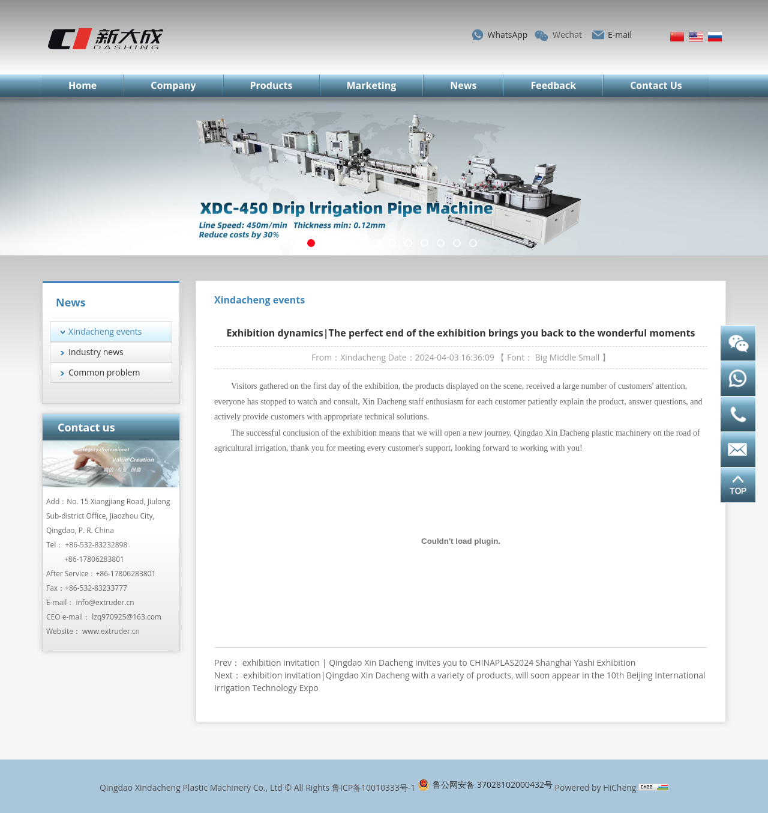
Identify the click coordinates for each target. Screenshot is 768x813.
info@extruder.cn (105, 602)
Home (82, 85)
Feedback (553, 85)
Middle (563, 357)
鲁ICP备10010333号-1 (374, 787)
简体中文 (677, 36)
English (696, 36)
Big (541, 357)
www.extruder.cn (111, 631)
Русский (715, 36)
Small (589, 357)
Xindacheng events (105, 331)
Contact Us (656, 85)
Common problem (104, 372)
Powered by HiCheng (596, 787)
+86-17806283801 (94, 559)
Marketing (372, 85)
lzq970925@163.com (126, 617)
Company (173, 85)
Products (271, 85)
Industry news (96, 352)
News (463, 85)
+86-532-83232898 (96, 545)
